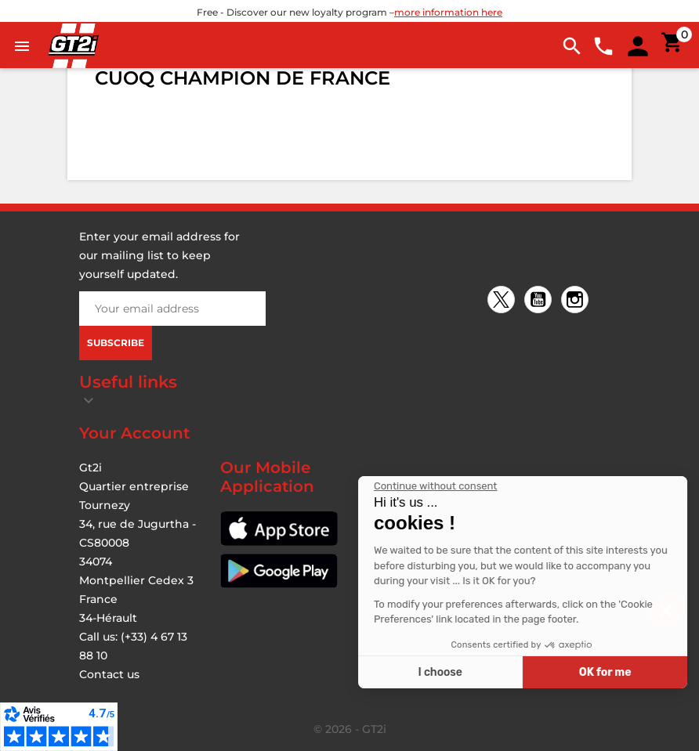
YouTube (540, 301)
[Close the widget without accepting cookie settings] (566, 486)
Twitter (503, 301)
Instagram (577, 301)
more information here (448, 12)
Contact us (109, 674)
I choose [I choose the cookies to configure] (570, 672)
